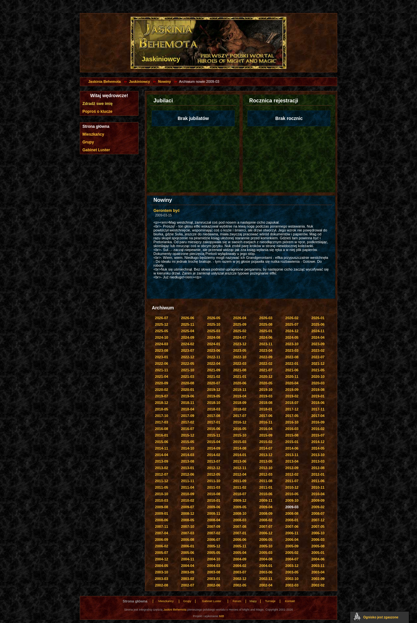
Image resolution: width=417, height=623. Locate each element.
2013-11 (291, 455)
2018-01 (265, 409)
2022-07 (317, 357)
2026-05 (213, 318)
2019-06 (187, 396)
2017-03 (161, 422)
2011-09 (239, 481)
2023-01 (161, 357)
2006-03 (317, 539)
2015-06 (161, 442)
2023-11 (265, 344)
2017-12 (291, 409)
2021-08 (239, 370)
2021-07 (265, 370)
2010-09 (187, 494)
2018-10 (213, 403)
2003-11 (317, 566)
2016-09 (317, 422)
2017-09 (187, 416)
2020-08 (187, 383)
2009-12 (239, 500)
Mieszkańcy (93, 134)
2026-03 (265, 318)
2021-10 (187, 370)
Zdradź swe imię (97, 103)
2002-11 (265, 579)
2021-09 (213, 370)
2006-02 (161, 546)
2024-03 (161, 344)
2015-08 (291, 435)
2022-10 (239, 357)
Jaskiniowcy (139, 81)
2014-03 (187, 455)
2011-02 (239, 487)
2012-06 (187, 474)
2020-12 (265, 376)
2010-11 (317, 487)
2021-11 (161, 370)
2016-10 (291, 422)
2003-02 (187, 579)
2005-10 (265, 546)
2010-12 (291, 487)
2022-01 (291, 363)
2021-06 (291, 370)
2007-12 (317, 520)
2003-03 (161, 579)
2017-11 (317, 409)
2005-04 (239, 553)
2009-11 (265, 500)
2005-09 (291, 546)
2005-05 (213, 553)
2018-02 (239, 409)
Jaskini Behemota (174, 609)
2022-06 (161, 363)
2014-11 (161, 448)
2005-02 (291, 553)
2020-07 (213, 383)
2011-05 (161, 487)
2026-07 (161, 318)
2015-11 (213, 435)
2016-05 (239, 429)
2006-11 (291, 533)
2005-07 (161, 553)
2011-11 (187, 481)
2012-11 (239, 468)
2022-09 (265, 357)
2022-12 (187, 357)
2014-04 (161, 455)
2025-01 (265, 331)
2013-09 (161, 461)
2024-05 (291, 337)
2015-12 (187, 435)
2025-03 (213, 331)
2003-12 (291, 566)
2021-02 (213, 376)
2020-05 (265, 383)
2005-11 (239, 546)
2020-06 (239, 383)
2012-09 (291, 468)
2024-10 (161, 337)
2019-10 (265, 390)
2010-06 (265, 494)
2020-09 (161, 383)
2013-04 (291, 461)
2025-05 (161, 331)
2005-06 (187, 553)
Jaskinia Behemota (104, 81)
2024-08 (213, 337)
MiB (221, 616)
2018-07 (291, 403)
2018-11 (187, 403)
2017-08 (213, 416)
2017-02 (187, 422)
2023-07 (187, 350)
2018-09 (239, 403)
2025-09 (239, 324)
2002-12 (239, 579)
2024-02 (187, 344)
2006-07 (213, 539)
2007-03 (187, 533)
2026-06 (187, 318)
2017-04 (317, 416)
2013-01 (187, 468)
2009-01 (161, 513)
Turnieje (270, 601)
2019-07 (161, 396)
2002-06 (213, 585)
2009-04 (265, 507)
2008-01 (291, 520)
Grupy (88, 142)
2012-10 (265, 468)
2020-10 (317, 376)
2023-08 (161, 350)
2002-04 (265, 585)
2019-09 (291, 390)
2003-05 (291, 572)
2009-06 (213, 507)
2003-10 (161, 572)
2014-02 (213, 455)
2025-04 (187, 331)
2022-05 (187, 363)
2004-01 (265, 566)
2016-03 (291, 429)
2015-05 (187, 442)
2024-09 (187, 337)
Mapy (253, 601)
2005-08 (317, 546)
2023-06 (213, 350)
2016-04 (265, 429)
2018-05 (161, 409)
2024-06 (265, 337)
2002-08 (161, 585)
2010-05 (291, 494)
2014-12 (317, 442)
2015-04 (213, 442)
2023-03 (291, 350)
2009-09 (317, 500)
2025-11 (187, 324)
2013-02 (161, 468)
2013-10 (317, 455)
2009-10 (291, 500)
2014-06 (291, 448)
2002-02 (317, 585)
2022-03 (239, 363)
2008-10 (239, 513)
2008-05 (187, 520)
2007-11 (161, 526)
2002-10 (291, 579)
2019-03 (265, 396)
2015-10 (239, 435)
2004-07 (291, 559)
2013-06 (239, 461)
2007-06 (291, 526)
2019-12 (213, 390)
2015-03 (239, 442)
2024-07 (239, 337)
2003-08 (213, 572)
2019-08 (317, 390)
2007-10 (187, 526)
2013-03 (317, 461)
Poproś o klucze (97, 111)
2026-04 (239, 318)
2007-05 (317, 526)
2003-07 (239, 572)
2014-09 (213, 448)
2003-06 (265, 572)
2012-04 (239, 474)
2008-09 (265, 513)
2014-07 (265, 448)
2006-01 (187, 546)
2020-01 (187, 390)
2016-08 (161, 429)
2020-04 (291, 383)
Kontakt (290, 601)
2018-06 (317, 403)
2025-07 (291, 324)
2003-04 (317, 572)
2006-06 (239, 539)
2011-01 (265, 487)
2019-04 (239, 396)
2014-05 (317, 448)
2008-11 (213, 513)
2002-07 (187, 585)
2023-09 (317, 344)
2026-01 (317, 318)
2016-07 (187, 429)
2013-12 (265, 455)
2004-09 (239, 559)
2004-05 (161, 566)
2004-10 (213, 559)
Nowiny (164, 81)
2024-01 (213, 344)
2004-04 (187, 566)
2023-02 (317, 350)
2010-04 (317, 494)
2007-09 (213, 526)
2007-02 (213, 533)
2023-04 (265, 350)
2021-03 (187, 376)
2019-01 (317, 396)
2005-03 (265, 553)
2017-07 (239, 416)
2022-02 (265, 363)
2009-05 (239, 507)
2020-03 (317, 383)
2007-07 (265, 526)
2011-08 (265, 481)
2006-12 (265, 533)
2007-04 (161, 533)
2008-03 (239, 520)
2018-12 (161, 403)
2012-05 (213, 474)
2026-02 (291, 318)
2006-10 (317, 533)
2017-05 (291, 416)
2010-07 (239, 494)
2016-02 (317, 429)
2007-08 (239, 526)
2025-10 (213, 324)
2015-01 (291, 442)
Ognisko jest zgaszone (380, 617)
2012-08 (317, 468)
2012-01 (317, 474)
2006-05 (265, 539)
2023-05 (239, 350)
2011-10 (213, 481)
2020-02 (161, 390)
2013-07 (213, 461)
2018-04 (187, 409)
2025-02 (239, 331)
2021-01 (239, 376)
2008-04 (213, 520)
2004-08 (265, 559)
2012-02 (291, 474)
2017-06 (265, 416)
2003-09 (187, 572)
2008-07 (317, 513)
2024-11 (317, 331)
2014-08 (239, 448)
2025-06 (317, 324)
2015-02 (265, 442)
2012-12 (213, 468)
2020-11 (291, 376)
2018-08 (265, 403)
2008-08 (291, 513)
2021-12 (317, 363)
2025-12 (161, 324)
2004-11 (187, 559)
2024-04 (317, 337)
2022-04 (213, 363)
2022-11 (213, 357)
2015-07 (317, 435)
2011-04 (187, 487)
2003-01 (213, 579)
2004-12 (161, 559)
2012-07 (161, 474)
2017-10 (161, 416)
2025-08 (265, 324)
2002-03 (291, 585)
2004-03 (213, 566)
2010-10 (161, 494)
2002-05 (239, 585)
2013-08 (187, 461)
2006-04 (291, 539)
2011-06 (317, 481)
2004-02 (239, 566)
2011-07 (291, 481)
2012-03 (265, 474)
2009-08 (161, 507)
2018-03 (213, 409)
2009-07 (187, 507)
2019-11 (239, 390)
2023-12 (239, 344)
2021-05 (317, 370)
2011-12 (161, 481)
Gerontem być (166, 210)
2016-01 (161, 435)
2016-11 (265, 422)
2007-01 (239, 533)
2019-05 (213, 396)
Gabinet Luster (96, 150)
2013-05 (265, 461)
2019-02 (291, 396)
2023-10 (291, 344)
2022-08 (291, 357)
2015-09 (265, 435)
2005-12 (213, 546)
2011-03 (213, 487)
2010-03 (161, 500)
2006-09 (161, 539)
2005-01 (317, 553)
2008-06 (161, 520)
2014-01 (239, 455)
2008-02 (265, 520)
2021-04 (161, 376)
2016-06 (213, 429)
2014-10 (187, 448)
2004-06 (317, 559)
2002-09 (317, 579)
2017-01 (213, 422)
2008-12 (187, 513)
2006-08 (187, 539)
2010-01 (213, 500)
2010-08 (213, 494)
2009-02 (317, 507)
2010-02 (187, 500)
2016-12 (239, 422)
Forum (237, 601)
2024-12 (291, 331)
